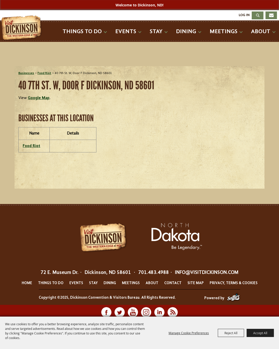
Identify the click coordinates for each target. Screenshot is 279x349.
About (260, 31)
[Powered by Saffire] (233, 298)
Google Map (38, 98)
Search (257, 15)
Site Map (195, 283)
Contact (173, 283)
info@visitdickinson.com (206, 272)
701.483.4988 (153, 272)
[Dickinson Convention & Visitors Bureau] (22, 28)
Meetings (223, 31)
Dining (186, 31)
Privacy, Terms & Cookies (234, 283)
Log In (244, 15)
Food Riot (44, 73)
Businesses (26, 73)
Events (125, 31)
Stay (156, 31)
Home (27, 283)
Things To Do (82, 31)
